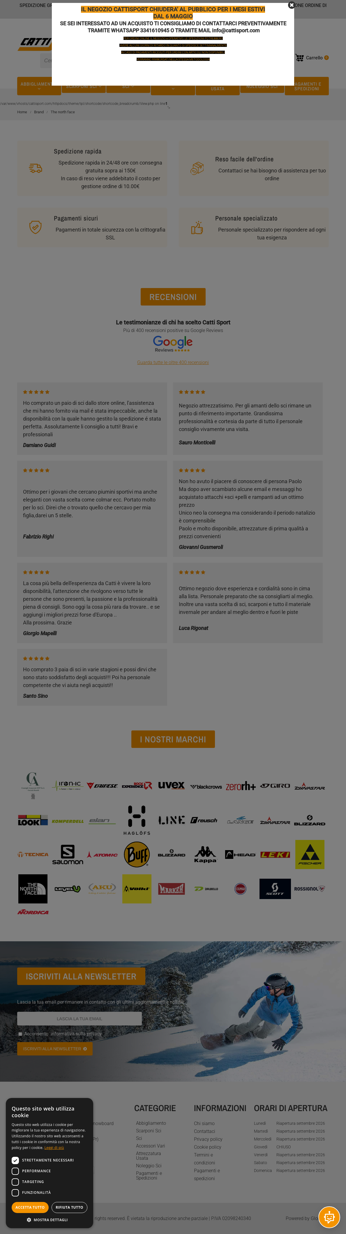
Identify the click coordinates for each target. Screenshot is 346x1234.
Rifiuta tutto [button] (69, 1207)
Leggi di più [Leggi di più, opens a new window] (54, 1147)
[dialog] (49, 1163)
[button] (49, 1219)
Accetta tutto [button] (30, 1207)
